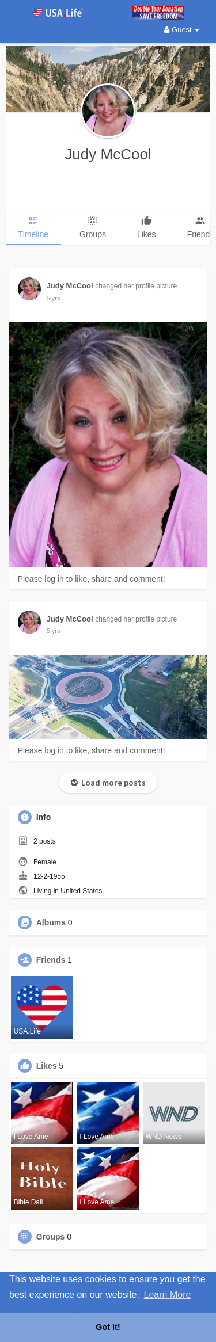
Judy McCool (108, 154)
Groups (50, 1236)
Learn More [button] (167, 1294)
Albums (51, 922)
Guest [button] (181, 29)
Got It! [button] (108, 1327)
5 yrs (53, 298)
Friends (51, 959)
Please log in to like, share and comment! (91, 579)
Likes (46, 1065)
